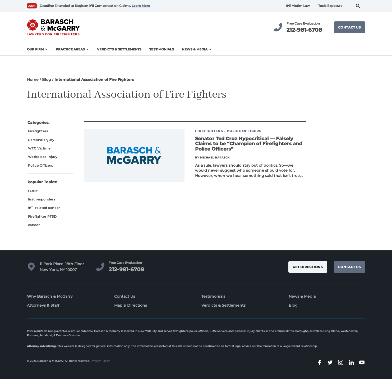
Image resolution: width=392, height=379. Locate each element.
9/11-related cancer (44, 208)
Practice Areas (70, 49)
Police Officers (40, 165)
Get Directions (308, 267)
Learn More (141, 6)
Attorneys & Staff (43, 305)
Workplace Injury (43, 157)
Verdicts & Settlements (119, 49)
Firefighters (38, 131)
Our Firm (35, 49)
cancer (34, 225)
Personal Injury (41, 140)
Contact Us (349, 27)
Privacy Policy (100, 361)
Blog (46, 79)
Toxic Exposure (330, 6)
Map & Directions (130, 305)
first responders (42, 199)
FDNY (33, 191)
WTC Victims (39, 148)
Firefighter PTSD (42, 216)
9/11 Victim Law (298, 6)
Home (33, 79)
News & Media (194, 49)
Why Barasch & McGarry (50, 296)
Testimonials (161, 49)
